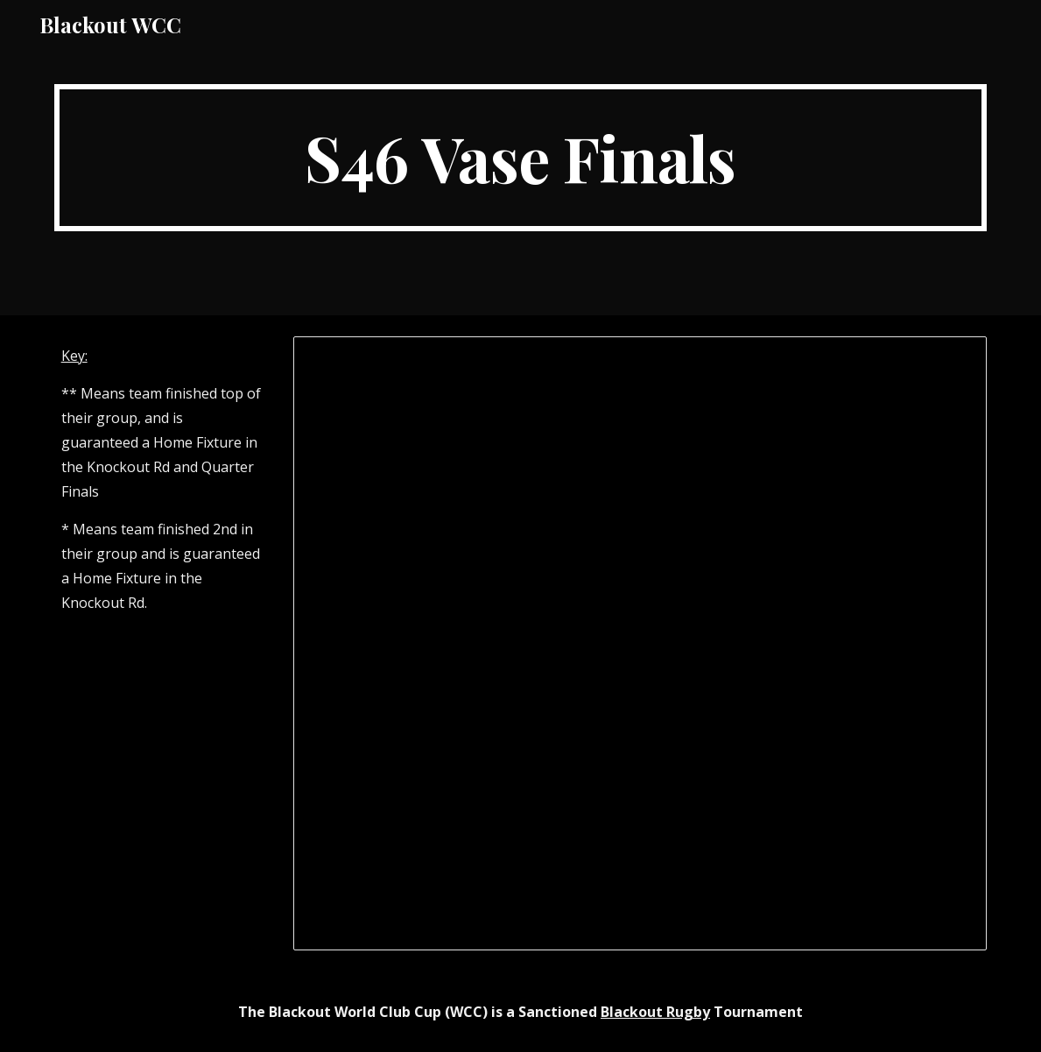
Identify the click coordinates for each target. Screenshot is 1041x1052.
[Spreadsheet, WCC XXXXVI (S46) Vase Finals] (640, 643)
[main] (521, 157)
